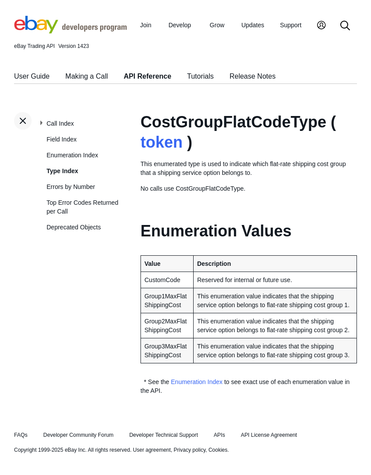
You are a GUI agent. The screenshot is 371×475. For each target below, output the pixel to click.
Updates (252, 25)
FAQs (21, 435)
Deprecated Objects (74, 227)
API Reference (148, 76)
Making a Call (86, 76)
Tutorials (200, 76)
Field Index (61, 139)
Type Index (62, 170)
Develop (180, 25)
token (161, 142)
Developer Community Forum (78, 435)
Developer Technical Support (163, 435)
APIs (219, 435)
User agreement (152, 450)
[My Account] (321, 26)
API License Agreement (269, 435)
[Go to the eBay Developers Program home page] (70, 31)
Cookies (218, 450)
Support (291, 25)
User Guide (32, 76)
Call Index (60, 123)
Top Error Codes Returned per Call (82, 207)
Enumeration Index (72, 155)
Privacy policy (189, 450)
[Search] (345, 26)
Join (145, 25)
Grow (217, 25)
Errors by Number (71, 186)
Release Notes (253, 76)
